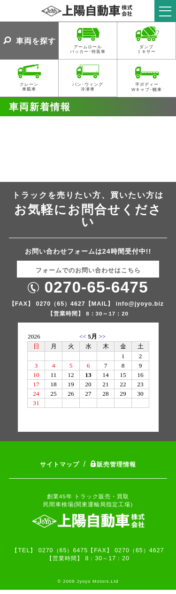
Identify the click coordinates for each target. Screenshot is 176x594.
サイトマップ (59, 464)
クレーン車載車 (29, 76)
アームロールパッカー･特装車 (88, 39)
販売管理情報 (113, 464)
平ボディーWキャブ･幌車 (146, 77)
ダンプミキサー (146, 39)
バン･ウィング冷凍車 (87, 76)
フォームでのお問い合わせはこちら (88, 270)
